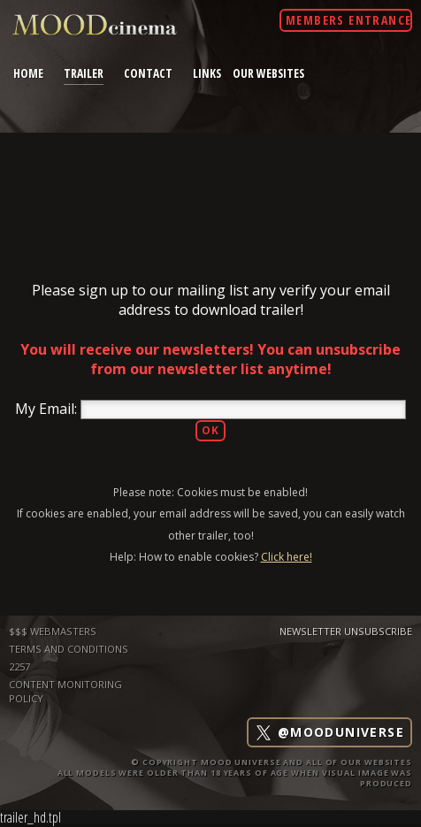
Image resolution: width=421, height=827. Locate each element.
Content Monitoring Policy (65, 692)
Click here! (286, 556)
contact (148, 73)
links (207, 73)
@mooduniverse (329, 732)
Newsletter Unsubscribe (345, 631)
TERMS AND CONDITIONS (68, 648)
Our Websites (268, 73)
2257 (19, 666)
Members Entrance (348, 19)
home (28, 73)
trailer (83, 72)
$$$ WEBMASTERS (52, 631)
